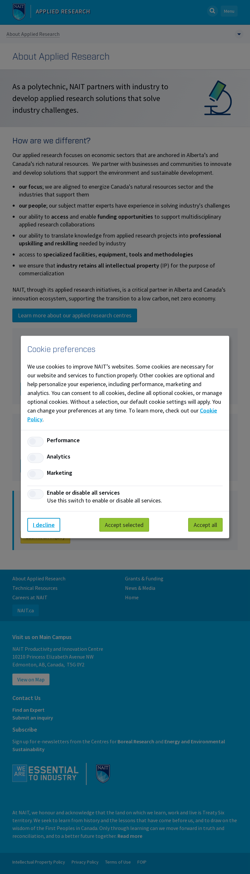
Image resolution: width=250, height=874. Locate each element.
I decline (44, 525)
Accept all (205, 525)
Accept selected (124, 525)
